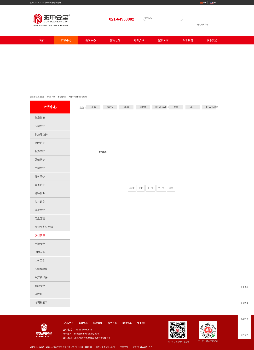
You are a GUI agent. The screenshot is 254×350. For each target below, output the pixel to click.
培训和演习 (41, 302)
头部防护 (40, 126)
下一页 (161, 188)
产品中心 (66, 40)
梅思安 (110, 107)
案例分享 (163, 40)
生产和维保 (41, 277)
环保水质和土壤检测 (78, 97)
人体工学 (40, 260)
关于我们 (188, 40)
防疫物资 (40, 117)
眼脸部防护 (41, 134)
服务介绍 (139, 40)
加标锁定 (40, 201)
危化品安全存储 (44, 227)
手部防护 (40, 168)
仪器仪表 (62, 97)
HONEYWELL (159, 107)
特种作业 (40, 193)
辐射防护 (40, 210)
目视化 (38, 294)
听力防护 (40, 151)
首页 (42, 40)
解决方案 (115, 40)
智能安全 (40, 285)
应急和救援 (41, 269)
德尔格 (143, 107)
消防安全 (40, 252)
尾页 (171, 188)
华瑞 (126, 107)
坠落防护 (40, 184)
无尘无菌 (40, 218)
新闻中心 (90, 40)
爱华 (176, 107)
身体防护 (40, 176)
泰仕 (192, 107)
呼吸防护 (40, 142)
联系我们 (212, 40)
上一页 (150, 188)
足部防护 (40, 159)
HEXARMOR (209, 107)
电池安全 (40, 243)
